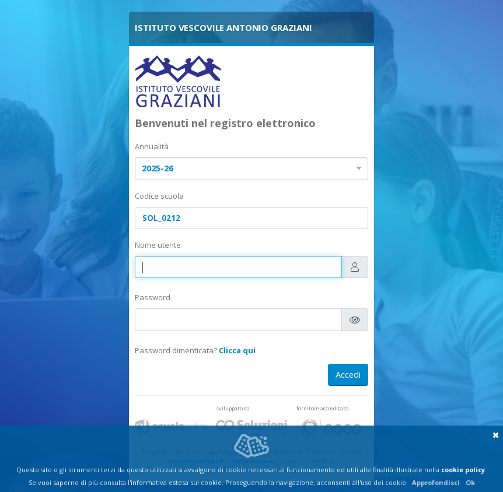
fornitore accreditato (322, 408)
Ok (470, 482)
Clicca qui (237, 350)
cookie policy (463, 469)
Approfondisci (436, 482)
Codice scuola (159, 196)
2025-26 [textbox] (157, 168)
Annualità (152, 146)
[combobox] (251, 168)
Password (152, 297)
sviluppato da (233, 408)
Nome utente (158, 245)
